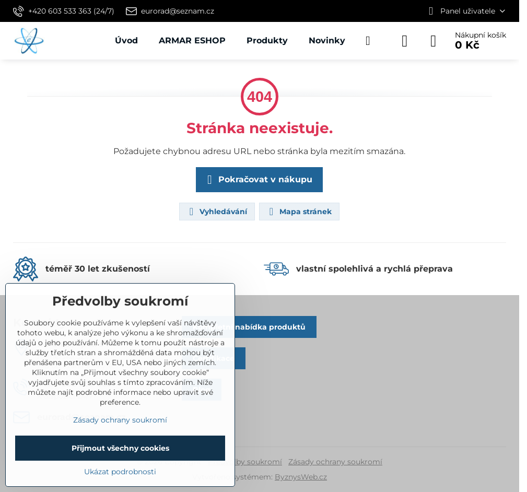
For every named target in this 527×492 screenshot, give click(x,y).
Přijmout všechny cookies (120, 448)
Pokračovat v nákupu (257, 179)
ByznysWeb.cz (301, 477)
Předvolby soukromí (245, 461)
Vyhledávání (216, 211)
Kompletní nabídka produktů (249, 327)
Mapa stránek (299, 211)
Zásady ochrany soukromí (335, 461)
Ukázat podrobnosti (120, 471)
